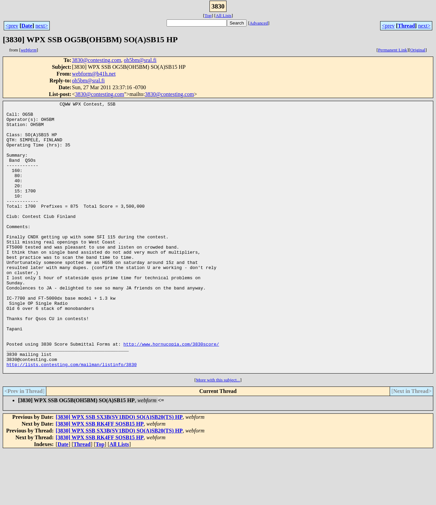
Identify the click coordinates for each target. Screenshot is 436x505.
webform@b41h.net (93, 74)
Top (208, 15)
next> (41, 26)
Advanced (259, 23)
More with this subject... (218, 434)
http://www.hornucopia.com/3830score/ (171, 393)
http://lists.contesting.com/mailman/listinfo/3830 (71, 417)
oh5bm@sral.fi (140, 60)
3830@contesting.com (96, 60)
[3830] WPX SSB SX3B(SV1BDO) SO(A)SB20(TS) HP (119, 471)
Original (417, 49)
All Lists (223, 15)
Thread (406, 26)
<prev (11, 26)
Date (26, 26)
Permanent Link (392, 49)
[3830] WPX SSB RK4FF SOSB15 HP (100, 478)
